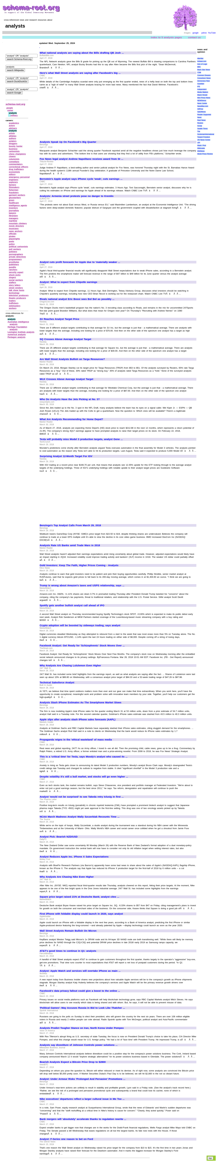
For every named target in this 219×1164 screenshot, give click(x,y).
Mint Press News (203, 98)
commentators (16, 164)
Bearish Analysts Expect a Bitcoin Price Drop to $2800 (73, 1062)
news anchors (15, 231)
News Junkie (202, 103)
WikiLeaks (201, 148)
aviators (13, 141)
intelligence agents (18, 205)
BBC (199, 67)
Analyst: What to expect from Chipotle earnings (68, 282)
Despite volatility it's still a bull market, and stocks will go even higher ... (84, 776)
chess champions (17, 154)
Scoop (199, 126)
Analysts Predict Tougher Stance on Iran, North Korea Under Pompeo (82, 1028)
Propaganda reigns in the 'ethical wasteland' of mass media (76, 739)
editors (12, 174)
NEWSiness (201, 101)
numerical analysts (17, 334)
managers (13, 218)
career (10, 110)
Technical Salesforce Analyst (57, 682)
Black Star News (203, 70)
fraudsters (14, 192)
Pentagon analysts (16, 337)
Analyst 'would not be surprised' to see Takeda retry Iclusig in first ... (82, 796)
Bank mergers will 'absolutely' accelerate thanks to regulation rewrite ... (83, 1119)
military (14, 115)
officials (12, 234)
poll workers (15, 249)
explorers (13, 182)
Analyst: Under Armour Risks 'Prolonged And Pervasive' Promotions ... (82, 1079)
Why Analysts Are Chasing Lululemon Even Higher (70, 665)
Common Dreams (204, 75)
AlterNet (200, 58)
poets (11, 241)
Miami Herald (202, 95)
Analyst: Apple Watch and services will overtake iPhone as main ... (80, 971)
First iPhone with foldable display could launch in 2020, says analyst (81, 913)
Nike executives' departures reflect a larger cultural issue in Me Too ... (82, 1099)
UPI (198, 143)
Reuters (200, 123)
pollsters (13, 252)
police (12, 244)
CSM (199, 72)
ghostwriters (15, 198)
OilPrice (200, 109)
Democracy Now (203, 81)
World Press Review (205, 154)
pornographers (16, 254)
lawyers (12, 213)
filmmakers (14, 187)
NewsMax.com (202, 106)
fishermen (13, 190)
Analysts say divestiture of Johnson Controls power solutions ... (79, 1045)
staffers (12, 282)
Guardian (200, 84)
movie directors (16, 226)
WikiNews (201, 151)
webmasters (14, 306)
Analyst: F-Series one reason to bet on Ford (66, 1139)
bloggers (13, 143)
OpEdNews (201, 112)
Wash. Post (201, 145)
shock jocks (14, 275)
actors (12, 125)
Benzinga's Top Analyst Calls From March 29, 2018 (70, 525)
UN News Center (203, 140)
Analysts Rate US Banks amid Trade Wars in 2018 (70, 545)
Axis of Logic (202, 64)
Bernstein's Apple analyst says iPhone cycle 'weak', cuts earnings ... (81, 179)
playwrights (14, 239)
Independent (202, 89)
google (196, 33)
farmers (12, 185)
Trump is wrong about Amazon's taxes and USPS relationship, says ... (82, 585)
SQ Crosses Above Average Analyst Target (65, 339)
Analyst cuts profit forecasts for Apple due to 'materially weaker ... (80, 262)
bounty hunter (15, 146)
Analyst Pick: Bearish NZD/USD (59, 836)
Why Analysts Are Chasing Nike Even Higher (67, 876)
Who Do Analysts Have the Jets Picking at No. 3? (70, 399)
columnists (14, 159)
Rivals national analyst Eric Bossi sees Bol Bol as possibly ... (77, 299)
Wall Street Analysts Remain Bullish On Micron (68, 930)
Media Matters (202, 92)
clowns (12, 156)
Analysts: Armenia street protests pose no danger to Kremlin (77, 196)
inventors (13, 208)
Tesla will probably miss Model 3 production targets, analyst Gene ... (81, 439)
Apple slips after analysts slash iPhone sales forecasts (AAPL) (77, 719)
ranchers (13, 270)
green (11, 200)
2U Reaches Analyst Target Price (59, 319)
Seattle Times (202, 129)
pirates (12, 236)
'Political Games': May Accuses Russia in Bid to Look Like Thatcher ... (82, 1008)
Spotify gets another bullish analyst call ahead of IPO (72, 605)
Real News (201, 120)
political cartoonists (18, 246)
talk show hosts (16, 290)
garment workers (17, 195)
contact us (194, 37)
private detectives (17, 257)
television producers (19, 295)
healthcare (14, 203)
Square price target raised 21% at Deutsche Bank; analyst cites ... (79, 896)
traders (12, 301)
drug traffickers (16, 169)
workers (13, 308)
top (210, 1158)
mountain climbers (18, 223)
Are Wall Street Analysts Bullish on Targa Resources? (72, 359)
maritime (13, 221)
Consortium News (204, 78)
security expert (16, 272)
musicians (14, 228)
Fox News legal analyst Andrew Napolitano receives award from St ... (81, 159)
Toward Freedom (203, 137)
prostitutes (14, 262)
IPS (198, 86)
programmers (15, 259)
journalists (14, 210)
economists (14, 172)
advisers (13, 128)
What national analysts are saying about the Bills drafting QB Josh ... (82, 52)
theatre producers (17, 298)
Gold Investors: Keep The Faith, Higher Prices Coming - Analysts (79, 565)
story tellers (14, 285)
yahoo (204, 33)
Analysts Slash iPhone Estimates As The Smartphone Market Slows (80, 702)
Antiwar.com (201, 61)
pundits (12, 267)
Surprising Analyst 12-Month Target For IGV (66, 456)
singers (12, 277)
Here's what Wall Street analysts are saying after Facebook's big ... (80, 73)
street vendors (16, 288)
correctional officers (18, 167)
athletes (12, 136)
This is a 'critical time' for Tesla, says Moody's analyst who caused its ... (83, 756)
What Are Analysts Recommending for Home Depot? (71, 419)
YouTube (212, 33)
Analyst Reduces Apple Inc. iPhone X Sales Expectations (74, 856)
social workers (16, 280)
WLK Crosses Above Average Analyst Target (66, 379)
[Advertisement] (67, 113)
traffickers (14, 303)
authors (12, 138)
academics (14, 123)
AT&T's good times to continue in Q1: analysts (68, 951)
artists (12, 133)
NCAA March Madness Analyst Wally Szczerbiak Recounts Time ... (79, 816)
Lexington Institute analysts (21, 332)
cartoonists (14, 151)
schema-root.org (15, 104)
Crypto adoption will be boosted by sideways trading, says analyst (80, 625)
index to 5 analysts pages (166, 37)
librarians (13, 216)
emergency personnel (19, 177)
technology (14, 293)
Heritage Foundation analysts (17, 328)
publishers (14, 264)
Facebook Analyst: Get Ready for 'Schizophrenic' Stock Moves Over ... (82, 645)
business (13, 149)
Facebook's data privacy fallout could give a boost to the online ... (80, 991)
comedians (14, 162)
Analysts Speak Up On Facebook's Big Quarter (68, 142)
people (9, 108)
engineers (13, 180)
